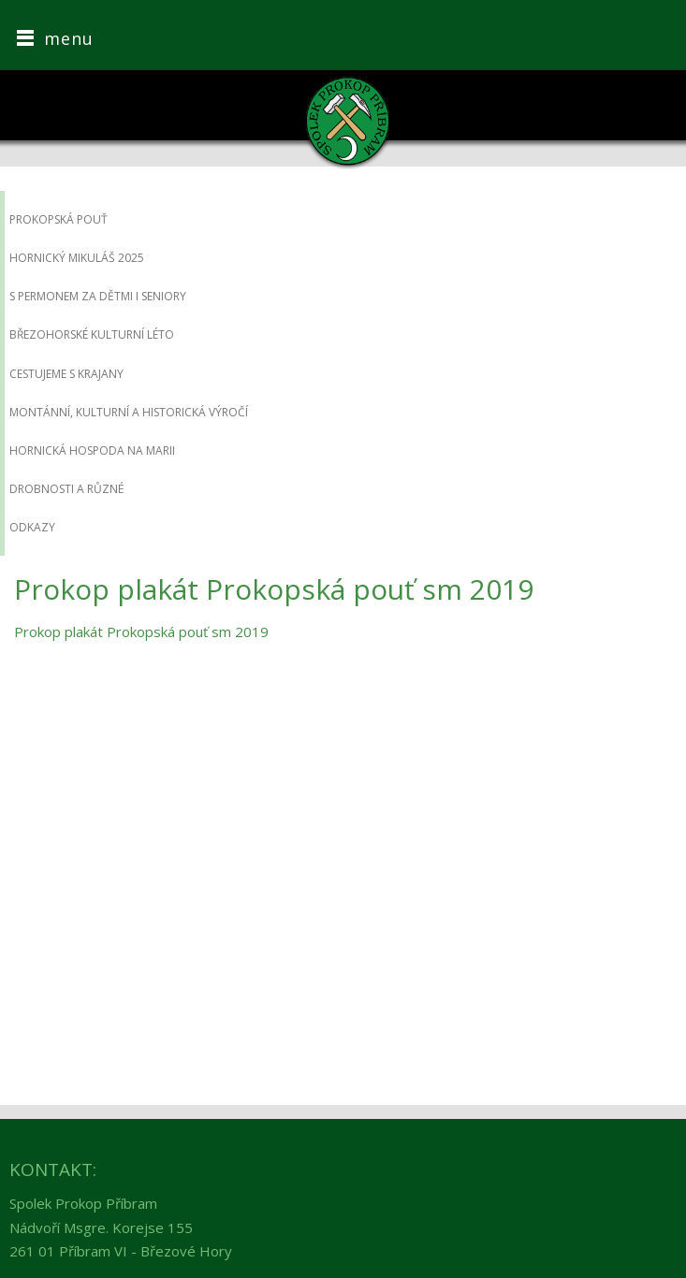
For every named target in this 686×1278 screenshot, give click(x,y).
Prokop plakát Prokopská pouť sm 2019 (141, 631)
